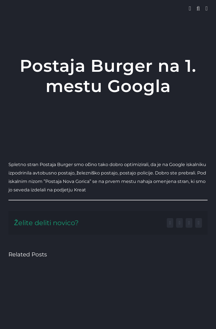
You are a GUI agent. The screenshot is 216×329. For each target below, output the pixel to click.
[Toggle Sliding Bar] (190, 9)
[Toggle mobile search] (198, 9)
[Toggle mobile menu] (206, 9)
